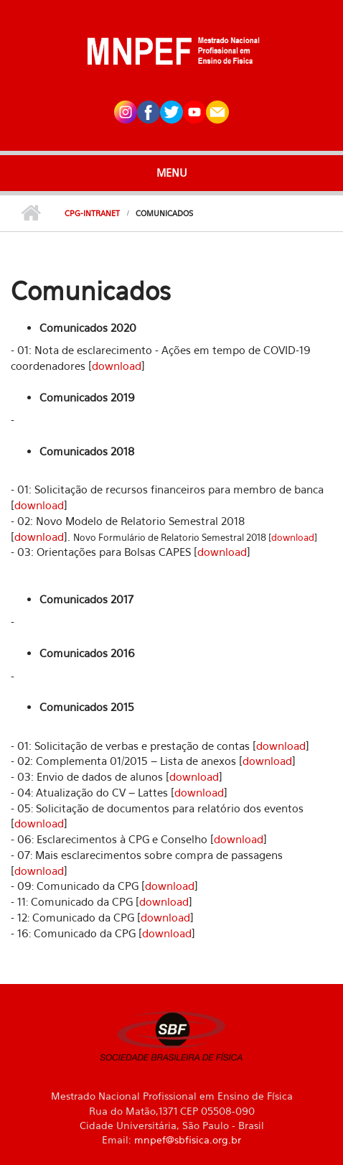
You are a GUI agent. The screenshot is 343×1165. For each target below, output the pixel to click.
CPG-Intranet (92, 213)
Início (30, 213)
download (116, 365)
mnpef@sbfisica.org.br (187, 1139)
